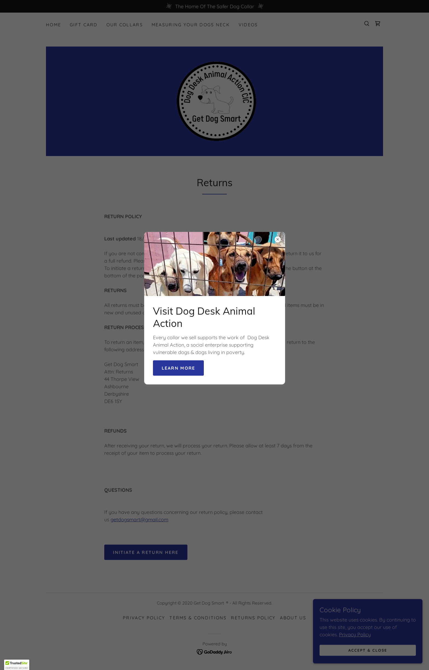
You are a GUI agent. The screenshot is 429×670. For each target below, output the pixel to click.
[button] (16, 665)
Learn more (178, 368)
